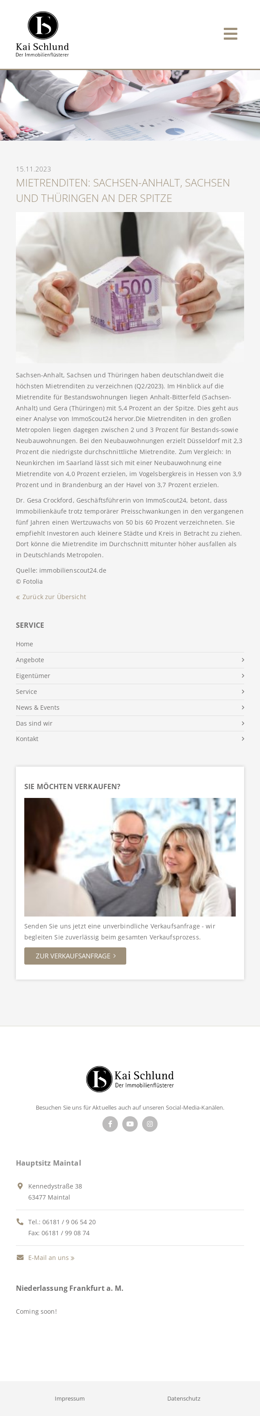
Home (24, 644)
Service (26, 691)
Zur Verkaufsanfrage (73, 955)
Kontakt (27, 738)
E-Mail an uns (42, 1257)
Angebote (30, 660)
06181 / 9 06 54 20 (69, 1222)
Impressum (70, 1398)
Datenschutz (183, 1398)
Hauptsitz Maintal (48, 1163)
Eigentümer (33, 675)
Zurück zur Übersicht (54, 596)
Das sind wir (34, 723)
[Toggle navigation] (230, 31)
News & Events (38, 707)
